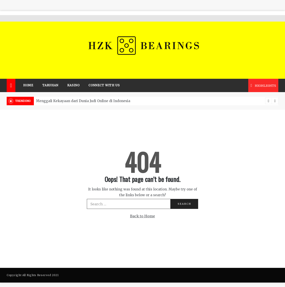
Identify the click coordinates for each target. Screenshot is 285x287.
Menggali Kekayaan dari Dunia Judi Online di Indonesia (83, 94)
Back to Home (142, 209)
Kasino (73, 79)
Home (28, 79)
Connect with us (104, 79)
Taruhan (50, 79)
